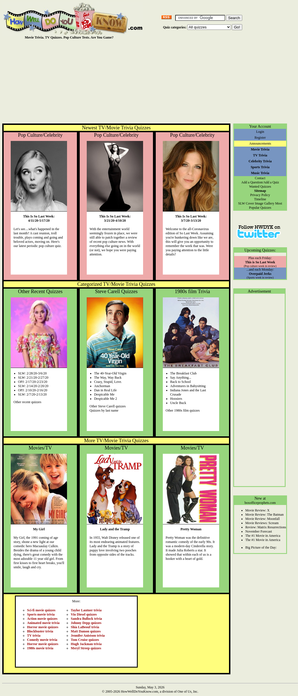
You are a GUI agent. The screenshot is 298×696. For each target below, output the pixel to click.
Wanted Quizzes (260, 186)
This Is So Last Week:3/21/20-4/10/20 (115, 218)
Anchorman (102, 386)
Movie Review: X (257, 510)
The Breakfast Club (183, 373)
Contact (260, 178)
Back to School (180, 382)
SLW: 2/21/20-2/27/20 (33, 378)
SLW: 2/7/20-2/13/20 (32, 394)
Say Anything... (180, 378)
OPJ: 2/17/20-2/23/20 (32, 382)
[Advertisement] (150, 81)
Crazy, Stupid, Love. (108, 382)
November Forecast (258, 531)
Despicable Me (104, 394)
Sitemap (260, 191)
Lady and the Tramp (115, 529)
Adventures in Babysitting (188, 386)
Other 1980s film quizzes (183, 410)
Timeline (260, 199)
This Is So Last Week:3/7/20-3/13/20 (191, 218)
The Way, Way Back (107, 378)
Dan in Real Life (105, 390)
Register (260, 138)
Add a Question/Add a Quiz (260, 182)
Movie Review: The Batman (264, 515)
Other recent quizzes (27, 402)
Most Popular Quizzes (265, 205)
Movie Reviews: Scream (262, 523)
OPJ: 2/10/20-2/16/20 (32, 390)
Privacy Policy (260, 195)
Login (260, 132)
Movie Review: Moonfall (262, 519)
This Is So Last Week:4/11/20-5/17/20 (39, 218)
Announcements (260, 143)
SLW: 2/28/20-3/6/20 (32, 373)
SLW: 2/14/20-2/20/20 (33, 386)
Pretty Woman (191, 529)
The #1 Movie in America (262, 536)
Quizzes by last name (104, 410)
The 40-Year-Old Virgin (110, 373)
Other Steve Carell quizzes (108, 406)
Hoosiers (176, 399)
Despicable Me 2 (105, 399)
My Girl (39, 529)
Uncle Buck (178, 403)
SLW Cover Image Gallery (256, 203)
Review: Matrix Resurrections (265, 527)
